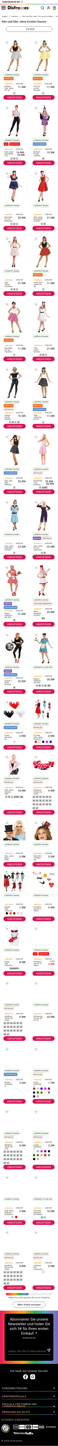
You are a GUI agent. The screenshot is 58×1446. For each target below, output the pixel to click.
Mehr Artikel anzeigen (29, 1304)
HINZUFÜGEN (14, 97)
